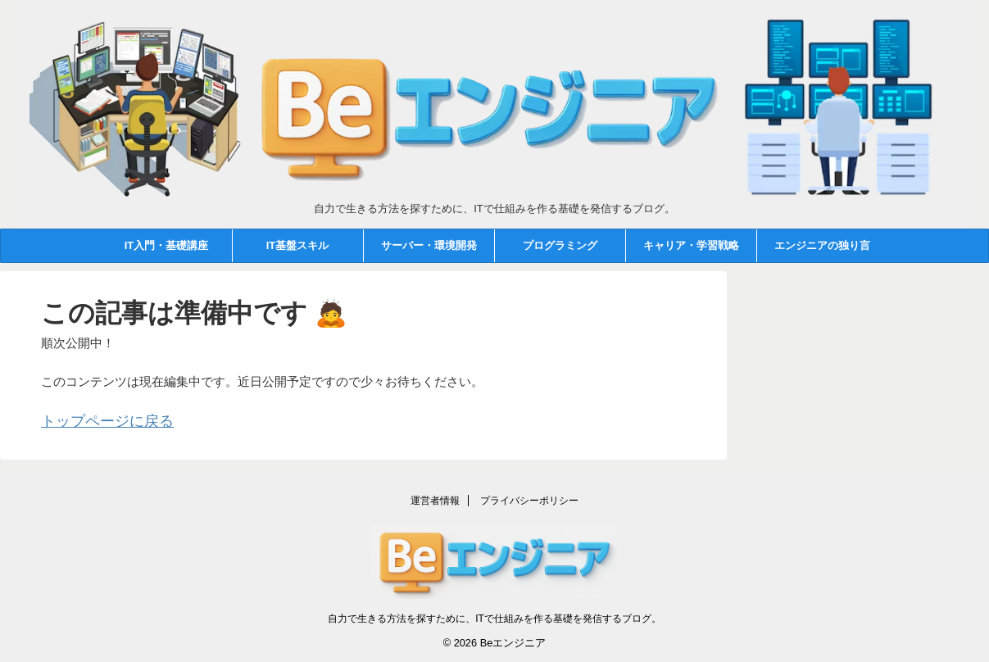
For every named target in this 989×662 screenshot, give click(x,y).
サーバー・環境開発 (429, 245)
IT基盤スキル (297, 245)
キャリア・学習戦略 (691, 245)
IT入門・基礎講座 (167, 245)
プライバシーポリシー (529, 496)
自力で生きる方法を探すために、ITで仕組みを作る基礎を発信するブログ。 (494, 614)
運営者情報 (435, 496)
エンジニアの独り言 (822, 245)
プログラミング (560, 245)
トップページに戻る (96, 420)
